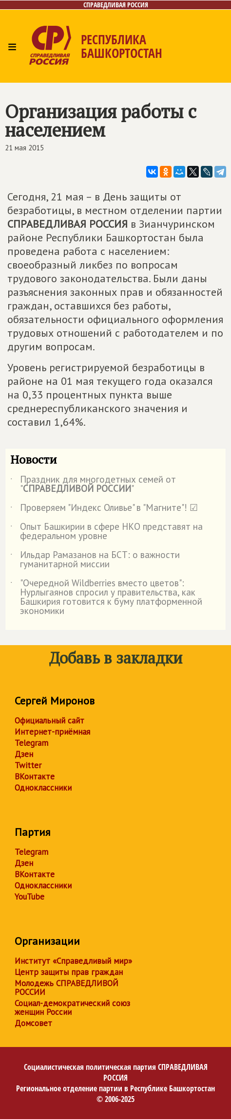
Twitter (28, 765)
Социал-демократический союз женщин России (72, 1007)
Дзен (24, 754)
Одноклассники (43, 787)
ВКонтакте (35, 776)
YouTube (29, 896)
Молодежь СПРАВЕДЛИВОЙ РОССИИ (66, 987)
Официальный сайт (49, 720)
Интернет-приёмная (52, 731)
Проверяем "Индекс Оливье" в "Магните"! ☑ (104, 509)
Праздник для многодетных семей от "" (93, 484)
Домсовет (33, 1023)
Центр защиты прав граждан (69, 972)
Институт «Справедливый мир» (73, 961)
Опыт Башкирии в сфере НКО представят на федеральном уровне (106, 531)
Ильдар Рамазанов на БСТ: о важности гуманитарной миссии (95, 560)
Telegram (31, 743)
